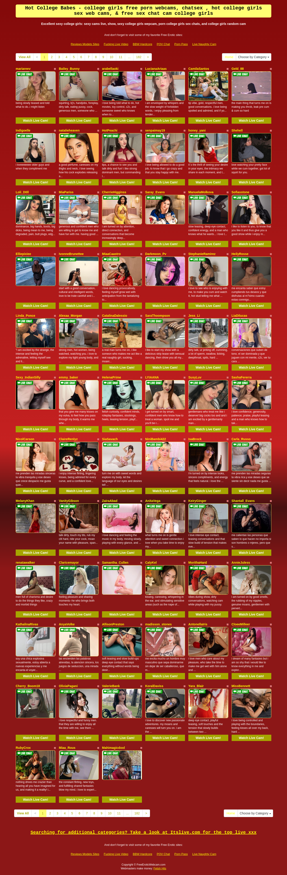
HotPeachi (109, 130)
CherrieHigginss (114, 192)
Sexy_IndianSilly (28, 377)
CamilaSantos (198, 68)
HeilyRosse (240, 254)
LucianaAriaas (156, 68)
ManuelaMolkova (200, 192)
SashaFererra (242, 377)
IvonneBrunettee (71, 254)
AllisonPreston (113, 624)
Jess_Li (194, 315)
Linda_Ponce (25, 315)
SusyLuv (194, 377)
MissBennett (241, 686)
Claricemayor (69, 562)
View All (24, 57)
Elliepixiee (23, 254)
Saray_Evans (155, 192)
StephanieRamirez (201, 254)
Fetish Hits (160, 868)
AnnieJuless (241, 562)
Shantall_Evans (243, 501)
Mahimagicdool (113, 748)
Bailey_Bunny (69, 68)
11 (120, 57)
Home (229, 57)
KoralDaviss (154, 686)
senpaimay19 (155, 130)
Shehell (237, 130)
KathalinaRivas (27, 624)
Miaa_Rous (67, 748)
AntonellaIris (197, 624)
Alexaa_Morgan (70, 315)
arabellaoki (110, 68)
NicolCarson (25, 439)
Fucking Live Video (116, 44)
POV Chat (163, 44)
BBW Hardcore (142, 44)
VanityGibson (69, 501)
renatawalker (25, 562)
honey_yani (197, 130)
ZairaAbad (109, 501)
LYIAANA (152, 377)
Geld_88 (238, 68)
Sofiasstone (240, 192)
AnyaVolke (67, 624)
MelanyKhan (25, 501)
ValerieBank (111, 686)
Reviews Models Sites (85, 44)
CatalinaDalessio (114, 315)
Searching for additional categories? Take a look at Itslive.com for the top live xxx (143, 832)
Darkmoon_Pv (155, 254)
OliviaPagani (68, 686)
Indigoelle (23, 130)
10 (111, 57)
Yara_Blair (196, 686)
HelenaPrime (111, 377)
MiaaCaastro (111, 254)
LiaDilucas (239, 315)
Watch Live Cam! (35, 120)
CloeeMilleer (241, 624)
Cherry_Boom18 (28, 686)
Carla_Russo (241, 439)
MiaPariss (66, 192)
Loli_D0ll (22, 192)
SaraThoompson (157, 315)
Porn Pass (181, 44)
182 (138, 57)
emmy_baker (68, 377)
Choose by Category (253, 57)
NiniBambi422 (155, 439)
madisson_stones (158, 624)
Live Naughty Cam (204, 44)
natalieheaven (69, 130)
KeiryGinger (197, 501)
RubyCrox (23, 748)
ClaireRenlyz (68, 439)
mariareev (23, 68)
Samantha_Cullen (115, 562)
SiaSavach (110, 439)
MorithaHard (197, 562)
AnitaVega (153, 501)
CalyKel (151, 562)
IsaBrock (195, 439)
